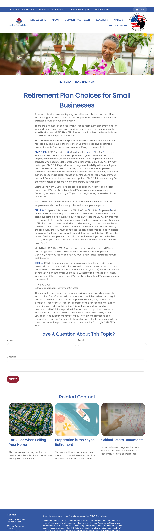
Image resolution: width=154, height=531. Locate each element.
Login (140, 2)
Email (81, 333)
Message (11, 349)
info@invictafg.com (80, 2)
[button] (38, 13)
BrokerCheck (101, 509)
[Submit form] (13, 372)
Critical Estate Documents (122, 433)
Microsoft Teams (102, 2)
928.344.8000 (59, 2)
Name (10, 333)
